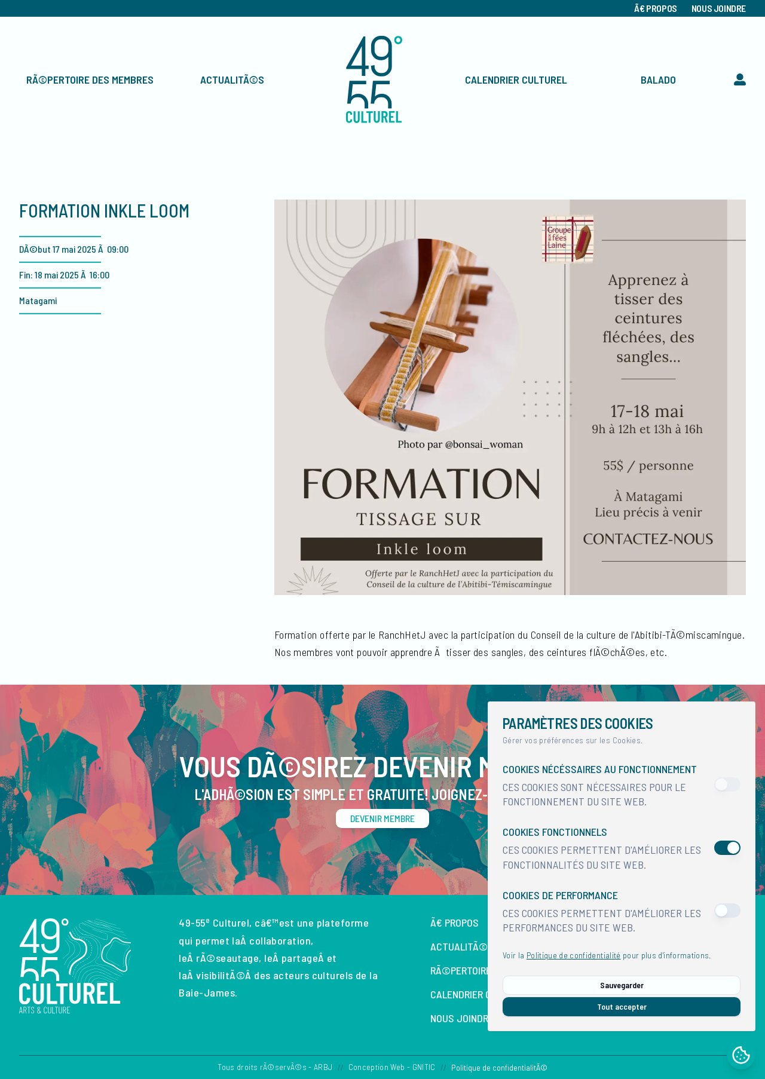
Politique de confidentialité (574, 955)
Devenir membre (382, 818)
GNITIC (424, 1067)
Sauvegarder (622, 985)
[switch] (727, 784)
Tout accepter (622, 1006)
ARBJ (323, 1067)
